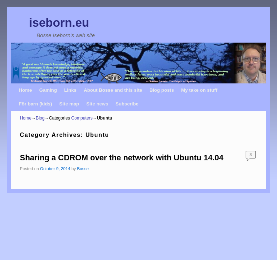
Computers (82, 118)
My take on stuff (199, 90)
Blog (40, 118)
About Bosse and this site (113, 90)
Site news (97, 104)
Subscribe (126, 104)
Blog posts (161, 90)
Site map (69, 104)
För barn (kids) (35, 104)
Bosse (83, 168)
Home (25, 90)
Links (70, 90)
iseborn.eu (59, 22)
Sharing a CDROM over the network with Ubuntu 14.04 (121, 157)
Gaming (48, 90)
